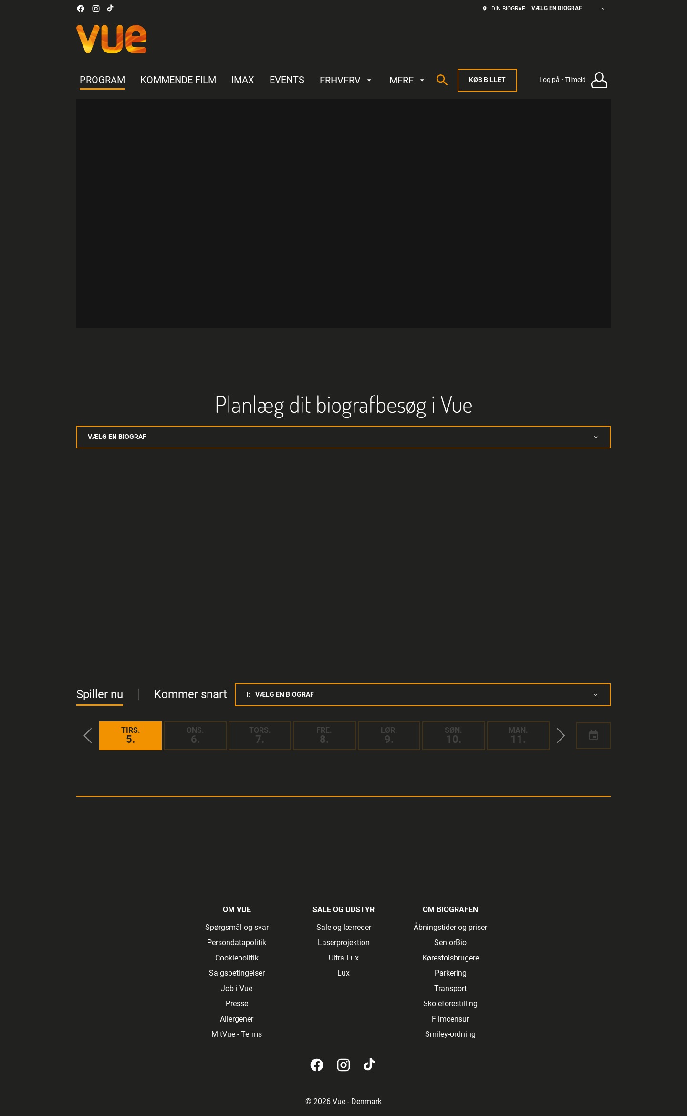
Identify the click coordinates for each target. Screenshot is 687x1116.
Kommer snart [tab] (190, 694)
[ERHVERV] (347, 80)
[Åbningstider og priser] (450, 927)
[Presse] (237, 1004)
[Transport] (450, 988)
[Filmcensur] (450, 1019)
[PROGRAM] (102, 80)
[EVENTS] (287, 80)
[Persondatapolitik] (236, 942)
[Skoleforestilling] (450, 1004)
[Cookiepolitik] (237, 958)
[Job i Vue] (236, 988)
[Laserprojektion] (344, 942)
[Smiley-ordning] (450, 1034)
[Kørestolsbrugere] (450, 958)
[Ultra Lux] (344, 958)
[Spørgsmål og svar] (237, 927)
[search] (442, 80)
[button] (87, 735)
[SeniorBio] (450, 942)
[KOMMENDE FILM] (178, 80)
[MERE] (408, 80)
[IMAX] (242, 80)
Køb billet (487, 79)
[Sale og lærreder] (343, 927)
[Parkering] (451, 973)
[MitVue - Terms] (236, 1034)
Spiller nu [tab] (99, 694)
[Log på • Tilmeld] (575, 80)
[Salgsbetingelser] (237, 973)
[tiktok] (110, 8)
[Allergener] (236, 1019)
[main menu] (253, 80)
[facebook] (80, 8)
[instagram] (96, 8)
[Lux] (343, 973)
